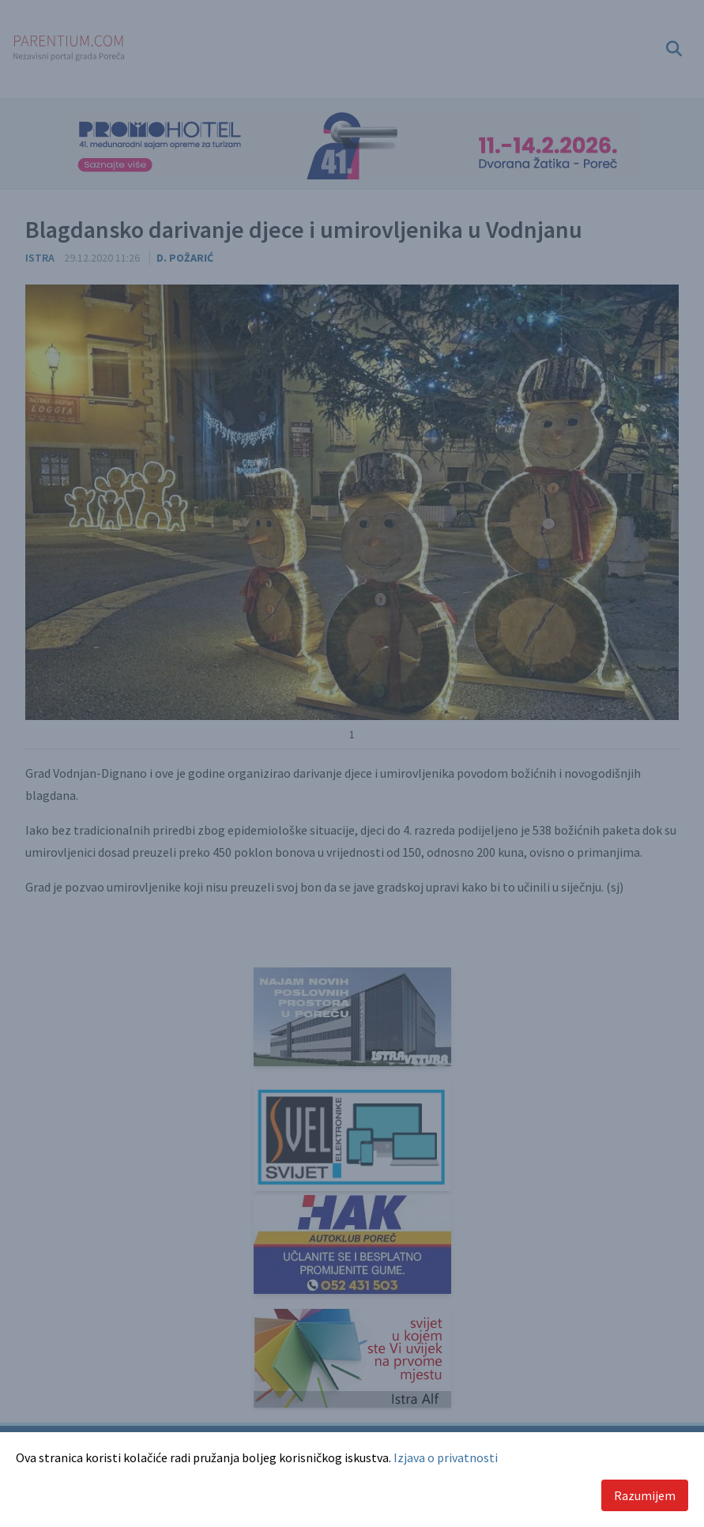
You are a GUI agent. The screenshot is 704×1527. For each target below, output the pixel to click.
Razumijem (645, 1495)
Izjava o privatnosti (445, 1457)
